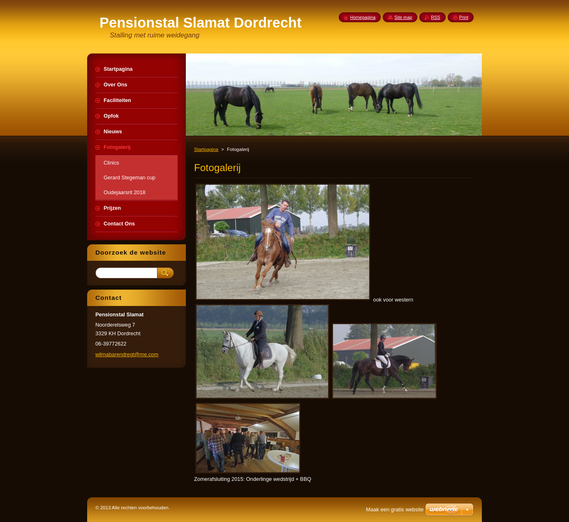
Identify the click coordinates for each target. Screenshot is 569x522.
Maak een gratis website (394, 509)
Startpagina (206, 149)
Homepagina (363, 17)
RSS (435, 17)
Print (463, 17)
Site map (403, 17)
